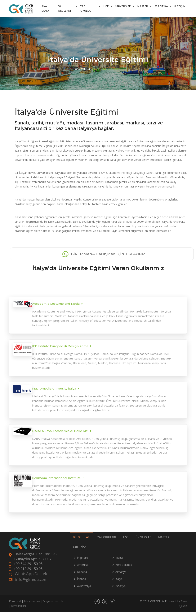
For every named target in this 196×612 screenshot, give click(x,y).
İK (62, 601)
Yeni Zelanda (123, 565)
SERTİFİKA (161, 6)
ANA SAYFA (45, 8)
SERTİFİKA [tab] (79, 546)
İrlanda (81, 579)
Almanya (120, 572)
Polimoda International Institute (56, 478)
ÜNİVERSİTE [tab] (143, 537)
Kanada (82, 572)
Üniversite (81, 69)
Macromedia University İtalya (54, 388)
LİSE (106, 6)
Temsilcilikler (18, 606)
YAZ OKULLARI (86, 8)
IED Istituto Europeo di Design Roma (60, 346)
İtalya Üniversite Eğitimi (106, 69)
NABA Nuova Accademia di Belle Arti (60, 431)
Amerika (82, 565)
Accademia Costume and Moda (56, 303)
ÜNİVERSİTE (123, 6)
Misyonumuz (32, 601)
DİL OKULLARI (64, 8)
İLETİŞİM (179, 6)
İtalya (118, 579)
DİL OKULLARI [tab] (81, 537)
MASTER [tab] (163, 537)
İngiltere (82, 557)
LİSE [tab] (125, 537)
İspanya (120, 586)
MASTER (142, 6)
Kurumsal (15, 601)
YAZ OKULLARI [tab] (106, 537)
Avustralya (84, 586)
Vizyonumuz (50, 601)
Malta (119, 557)
